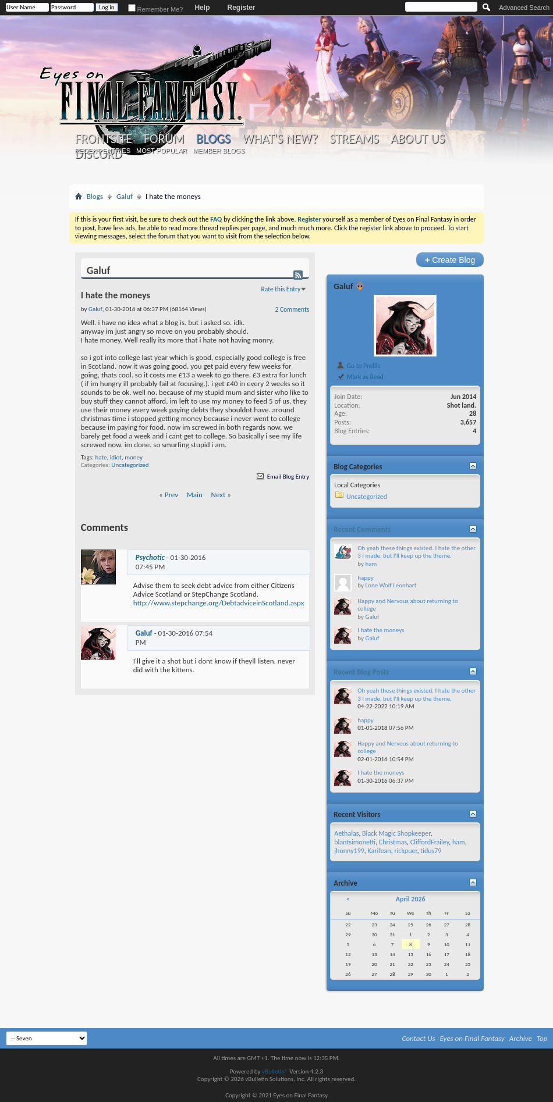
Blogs (213, 139)
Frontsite (103, 139)
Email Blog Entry (282, 476)
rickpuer (405, 851)
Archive (520, 1038)
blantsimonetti (354, 842)
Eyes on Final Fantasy (472, 1038)
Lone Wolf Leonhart (390, 585)
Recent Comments (362, 529)
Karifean (379, 851)
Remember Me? (155, 9)
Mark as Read (359, 377)
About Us (418, 139)
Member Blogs (218, 150)
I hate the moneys (380, 630)
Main (195, 494)
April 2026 (411, 899)
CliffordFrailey (429, 842)
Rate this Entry (281, 289)
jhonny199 (349, 851)
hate (101, 457)
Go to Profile (358, 366)
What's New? (280, 139)
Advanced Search (524, 7)
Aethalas (346, 833)
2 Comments (292, 309)
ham (371, 564)
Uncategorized (129, 465)
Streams (354, 139)
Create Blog (450, 260)
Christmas (393, 842)
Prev (171, 494)
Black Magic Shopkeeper (396, 833)
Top (542, 1038)
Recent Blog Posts (361, 672)
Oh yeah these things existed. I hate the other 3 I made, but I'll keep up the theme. (416, 552)
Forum (164, 139)
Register (241, 7)
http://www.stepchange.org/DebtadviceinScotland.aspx (218, 602)
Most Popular (161, 150)
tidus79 (430, 851)
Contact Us (418, 1038)
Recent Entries (102, 150)
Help (202, 7)
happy (365, 578)
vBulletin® (275, 1071)
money (134, 457)
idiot (116, 457)
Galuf (124, 196)
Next (218, 494)
